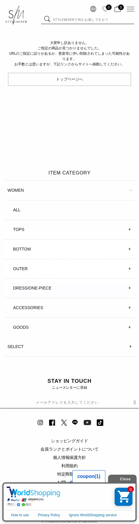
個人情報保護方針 (69, 457)
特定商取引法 (69, 474)
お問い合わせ (69, 482)
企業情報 (69, 490)
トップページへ (69, 79)
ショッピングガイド (69, 440)
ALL (17, 209)
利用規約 (69, 465)
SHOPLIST (69, 499)
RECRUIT (69, 507)
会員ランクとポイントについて (69, 449)
